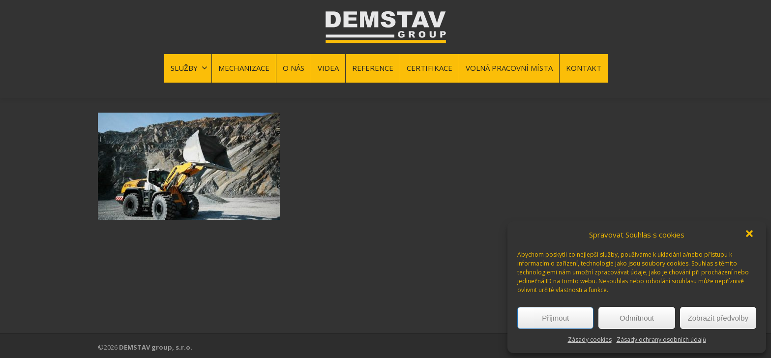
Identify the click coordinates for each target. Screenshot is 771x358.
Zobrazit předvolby (718, 318)
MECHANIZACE (243, 68)
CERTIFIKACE (429, 68)
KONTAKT (583, 68)
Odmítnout (637, 318)
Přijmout (555, 318)
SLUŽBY (189, 68)
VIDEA (328, 68)
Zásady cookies (590, 339)
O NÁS (293, 68)
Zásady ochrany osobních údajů (661, 339)
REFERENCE (372, 68)
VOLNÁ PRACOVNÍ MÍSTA (509, 68)
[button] (750, 234)
